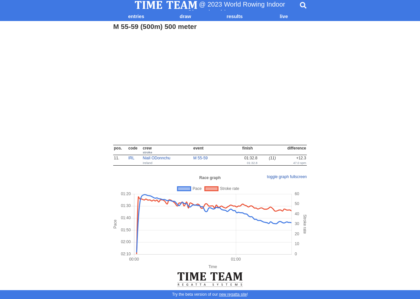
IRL (131, 158)
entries (136, 16)
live (284, 16)
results (234, 16)
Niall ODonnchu (156, 158)
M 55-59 (200, 158)
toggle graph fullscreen (287, 176)
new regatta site (233, 294)
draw (185, 16)
